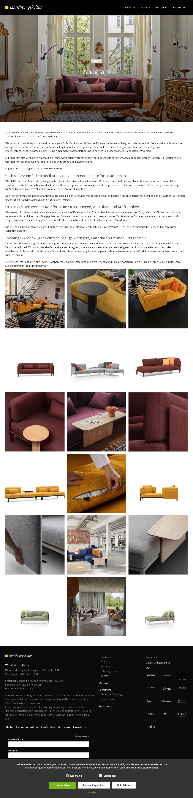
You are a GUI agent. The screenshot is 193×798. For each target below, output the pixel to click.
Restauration (108, 699)
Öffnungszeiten (109, 671)
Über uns (131, 7)
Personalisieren (92, 792)
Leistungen (162, 7)
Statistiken (108, 775)
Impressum (152, 657)
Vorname (12, 751)
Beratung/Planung (111, 694)
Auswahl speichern (94, 785)
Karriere (105, 666)
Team (104, 661)
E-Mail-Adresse (16, 739)
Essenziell (75, 775)
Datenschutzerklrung (158, 662)
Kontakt (105, 676)
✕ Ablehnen (124, 785)
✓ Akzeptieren (62, 785)
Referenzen (179, 7)
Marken (146, 7)
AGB (148, 668)
